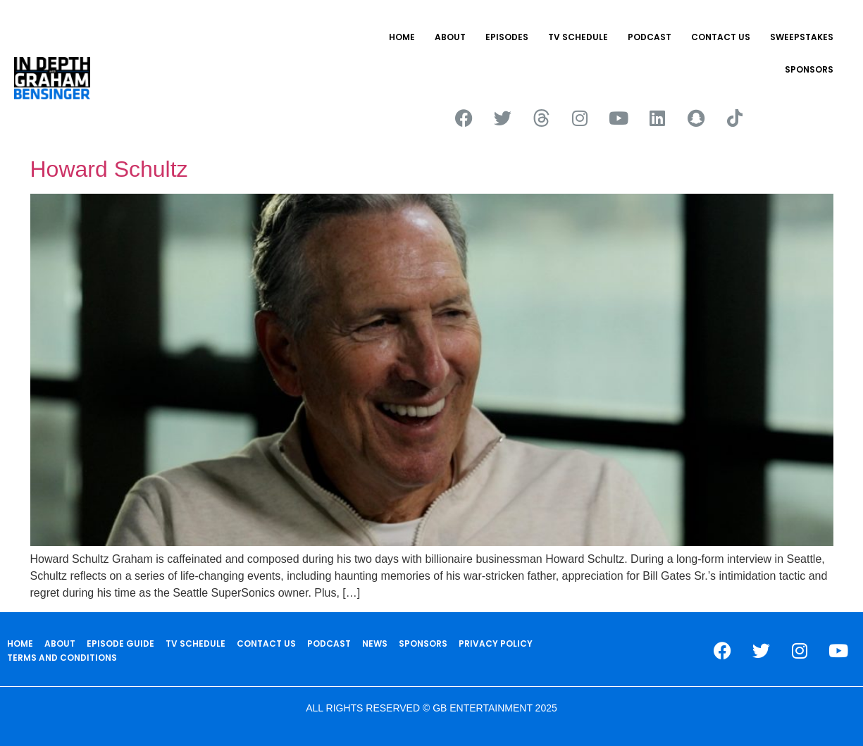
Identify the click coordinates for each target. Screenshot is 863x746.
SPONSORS (809, 69)
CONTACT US (720, 37)
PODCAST (649, 37)
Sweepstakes (801, 37)
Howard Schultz (109, 169)
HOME (402, 37)
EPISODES (506, 37)
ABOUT (450, 37)
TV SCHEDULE (578, 37)
